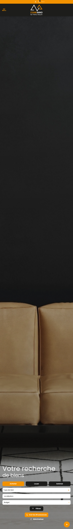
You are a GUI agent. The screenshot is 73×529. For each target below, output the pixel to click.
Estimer (59, 489)
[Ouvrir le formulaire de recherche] (36, 514)
